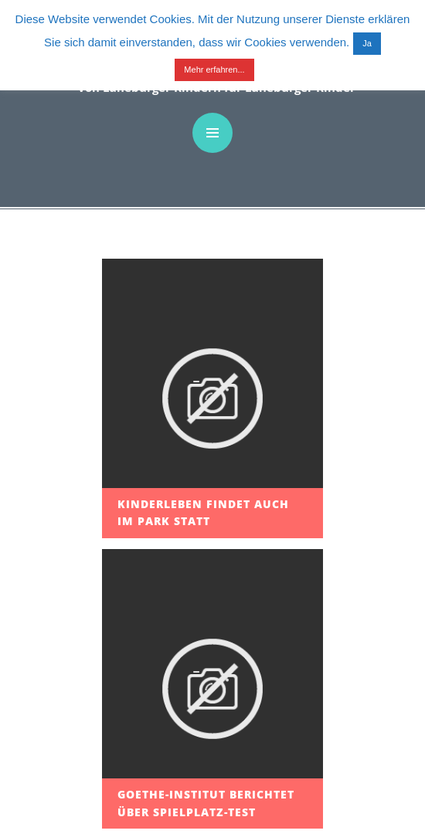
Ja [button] (367, 43)
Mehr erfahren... (214, 69)
